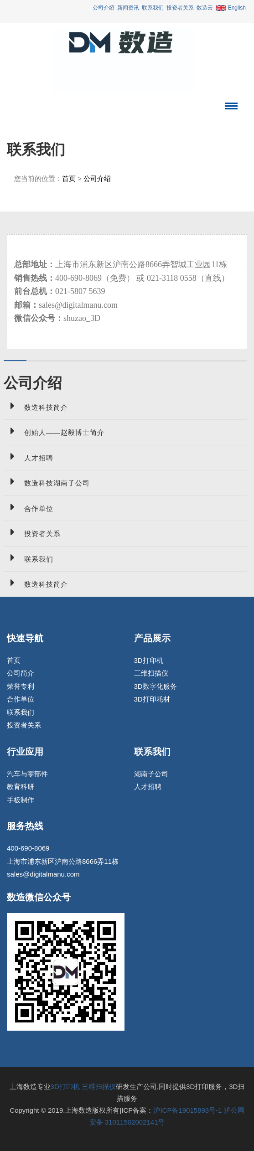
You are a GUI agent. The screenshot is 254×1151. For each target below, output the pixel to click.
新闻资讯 (128, 8)
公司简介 (20, 673)
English (231, 8)
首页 (69, 178)
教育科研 (20, 786)
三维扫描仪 (151, 673)
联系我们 (153, 8)
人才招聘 (28, 456)
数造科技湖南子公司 (47, 481)
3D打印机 (148, 660)
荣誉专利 (20, 686)
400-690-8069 (28, 848)
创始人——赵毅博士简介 (54, 431)
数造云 (205, 8)
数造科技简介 (36, 406)
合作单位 (28, 507)
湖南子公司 (151, 774)
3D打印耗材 (152, 699)
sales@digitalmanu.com (43, 874)
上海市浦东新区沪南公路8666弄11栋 (63, 861)
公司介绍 (103, 8)
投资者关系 (180, 8)
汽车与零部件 (27, 774)
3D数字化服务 (155, 686)
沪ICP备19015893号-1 (187, 1110)
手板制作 (20, 800)
